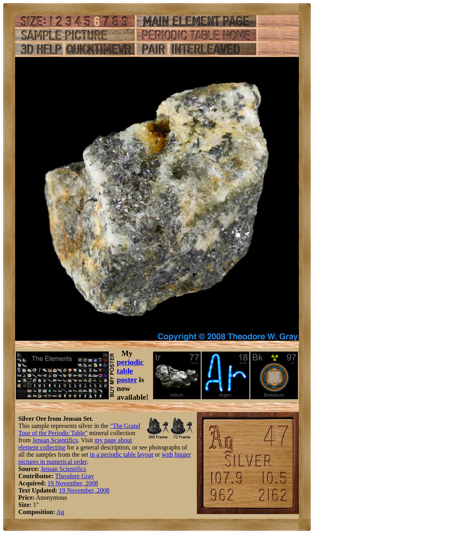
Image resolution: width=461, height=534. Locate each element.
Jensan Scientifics (55, 440)
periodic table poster (130, 371)
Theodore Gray (74, 476)
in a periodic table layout (121, 454)
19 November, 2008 (72, 483)
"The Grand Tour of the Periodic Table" (79, 429)
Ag (61, 511)
